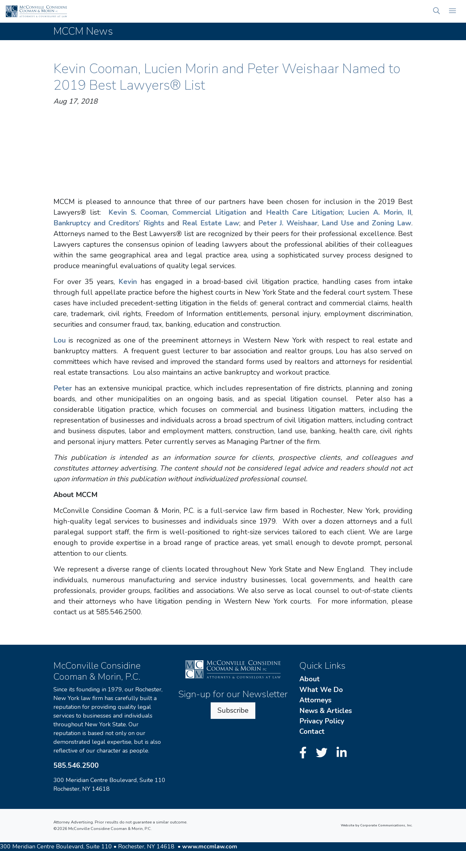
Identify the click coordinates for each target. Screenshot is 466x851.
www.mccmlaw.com (209, 846)
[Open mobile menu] (452, 11)
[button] (437, 11)
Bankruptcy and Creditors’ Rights (108, 223)
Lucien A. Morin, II (379, 212)
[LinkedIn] (342, 753)
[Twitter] (323, 753)
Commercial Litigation (209, 212)
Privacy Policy (321, 721)
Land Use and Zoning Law (366, 223)
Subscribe (233, 710)
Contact (312, 731)
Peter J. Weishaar (287, 223)
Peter (62, 388)
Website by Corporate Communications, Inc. (377, 825)
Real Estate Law (210, 223)
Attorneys (315, 700)
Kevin (127, 282)
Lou (59, 340)
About (309, 679)
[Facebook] (304, 753)
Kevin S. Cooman (137, 212)
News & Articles (325, 711)
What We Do (321, 690)
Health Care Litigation (304, 212)
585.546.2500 (76, 765)
